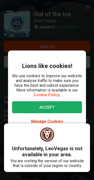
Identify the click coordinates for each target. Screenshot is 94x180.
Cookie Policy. (47, 94)
